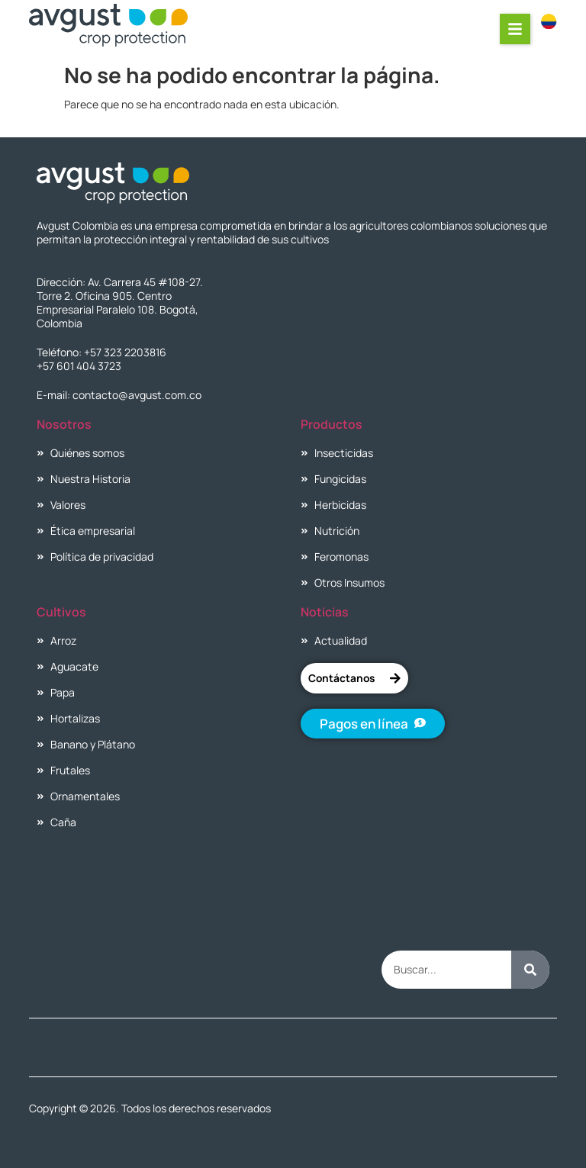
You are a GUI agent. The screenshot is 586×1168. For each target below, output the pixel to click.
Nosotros (64, 424)
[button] (515, 29)
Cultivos (61, 611)
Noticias (325, 611)
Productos (331, 424)
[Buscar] (530, 970)
